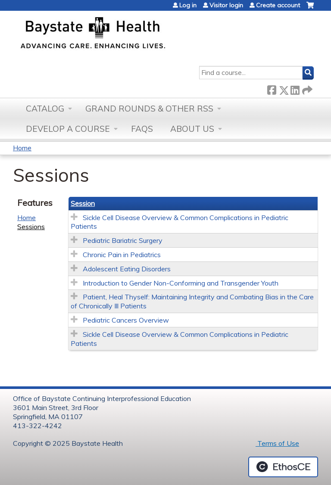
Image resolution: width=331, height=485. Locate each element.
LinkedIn (294, 88)
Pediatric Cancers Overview (126, 320)
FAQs (142, 129)
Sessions (31, 226)
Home (22, 147)
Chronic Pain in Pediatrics (122, 254)
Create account (278, 5)
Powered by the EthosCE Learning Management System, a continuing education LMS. (283, 467)
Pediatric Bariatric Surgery (122, 240)
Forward (306, 88)
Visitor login (226, 5)
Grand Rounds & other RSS (149, 108)
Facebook (271, 88)
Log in (188, 5)
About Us (192, 129)
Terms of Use (277, 443)
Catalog (45, 108)
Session (83, 203)
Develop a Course (68, 129)
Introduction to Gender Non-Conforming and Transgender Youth (180, 283)
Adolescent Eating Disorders (127, 268)
